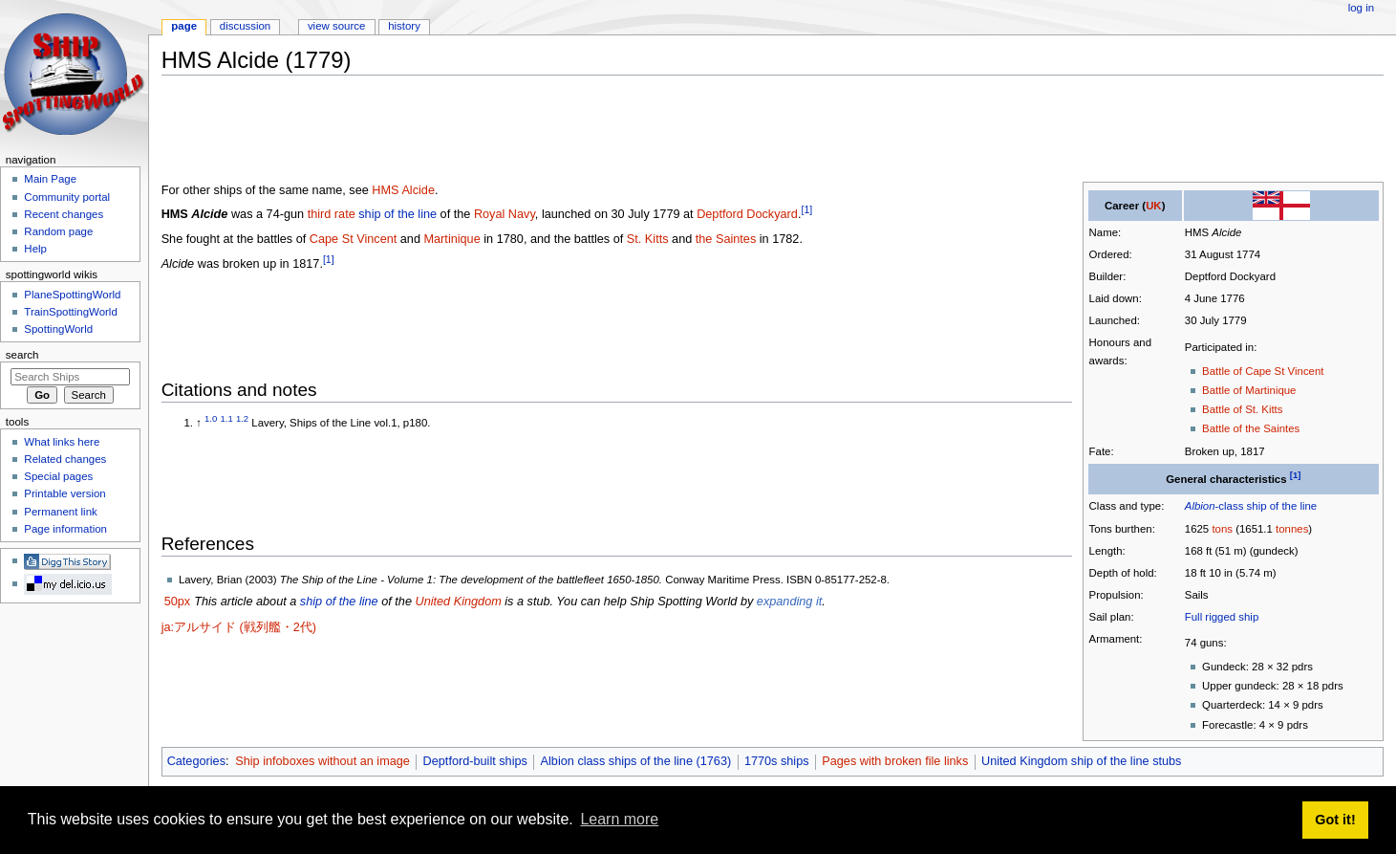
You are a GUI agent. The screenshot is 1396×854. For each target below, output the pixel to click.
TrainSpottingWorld (70, 312)
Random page (58, 231)
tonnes (1292, 529)
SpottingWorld (58, 329)
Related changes (65, 459)
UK (1154, 205)
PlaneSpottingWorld (72, 294)
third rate (331, 214)
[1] (1295, 475)
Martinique (452, 239)
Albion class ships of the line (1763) (636, 761)
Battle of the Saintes (1250, 428)
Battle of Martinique (1249, 390)
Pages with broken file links (895, 761)
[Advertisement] (509, 133)
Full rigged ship (1221, 617)
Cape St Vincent (353, 239)
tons (1222, 529)
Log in (1361, 7)
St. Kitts (648, 239)
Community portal (67, 197)
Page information (65, 529)
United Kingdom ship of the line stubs (1081, 761)
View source (336, 26)
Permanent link (60, 511)
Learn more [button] (619, 819)
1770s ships (776, 761)
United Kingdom (458, 601)
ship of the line (1282, 506)
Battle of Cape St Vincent (1262, 371)
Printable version (64, 493)
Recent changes (63, 214)
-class (1214, 506)
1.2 (242, 418)
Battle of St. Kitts (1242, 409)
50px (177, 601)
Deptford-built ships (475, 761)
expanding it (789, 601)
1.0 (210, 418)
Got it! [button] (1335, 819)
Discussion (245, 26)
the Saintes (726, 239)
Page (184, 26)
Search (22, 355)
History (404, 26)
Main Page (50, 179)
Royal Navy (504, 214)
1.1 (227, 418)
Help (35, 248)
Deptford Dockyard (747, 214)
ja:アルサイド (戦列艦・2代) (238, 627)
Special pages (58, 476)
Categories (196, 761)
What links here (61, 442)
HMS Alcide (403, 190)
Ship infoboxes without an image (322, 761)
